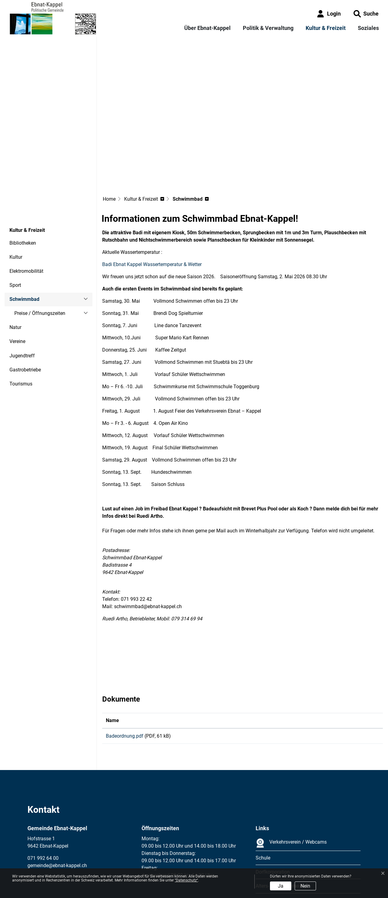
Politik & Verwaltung (268, 28)
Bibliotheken (22, 193)
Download (336, 687)
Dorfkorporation (273, 824)
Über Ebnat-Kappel (207, 28)
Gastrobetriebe (25, 320)
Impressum (39, 865)
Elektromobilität (26, 221)
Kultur (15, 207)
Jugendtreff (22, 306)
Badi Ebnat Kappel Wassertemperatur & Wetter (155, 215)
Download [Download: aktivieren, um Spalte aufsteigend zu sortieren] (303, 671)
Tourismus (20, 334)
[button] (366, 13)
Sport (15, 236)
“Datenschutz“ (186, 880)
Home (109, 149)
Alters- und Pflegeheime (281, 838)
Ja (280, 886)
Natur (15, 278)
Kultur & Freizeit (326, 28)
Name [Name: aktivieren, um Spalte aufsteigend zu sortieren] (112, 671)
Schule (263, 810)
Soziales (368, 28)
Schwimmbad (26, 252)
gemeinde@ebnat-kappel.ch (57, 818)
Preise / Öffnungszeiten (39, 264)
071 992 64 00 (43, 811)
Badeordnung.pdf (124, 686)
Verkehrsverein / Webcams (291, 795)
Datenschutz (68, 865)
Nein (305, 886)
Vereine (17, 292)
